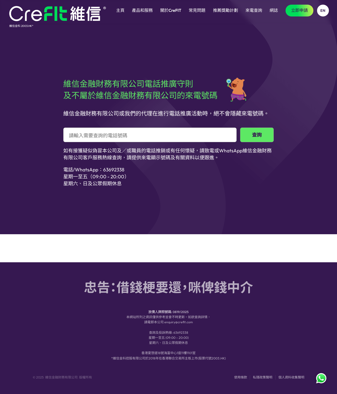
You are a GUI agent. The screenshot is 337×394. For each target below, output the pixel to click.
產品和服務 (142, 10)
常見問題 (197, 10)
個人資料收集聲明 (291, 379)
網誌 (274, 10)
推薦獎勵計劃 (225, 10)
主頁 (120, 10)
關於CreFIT (170, 10)
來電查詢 (253, 10)
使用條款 (240, 379)
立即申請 (299, 10)
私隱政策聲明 (262, 379)
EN (322, 10)
